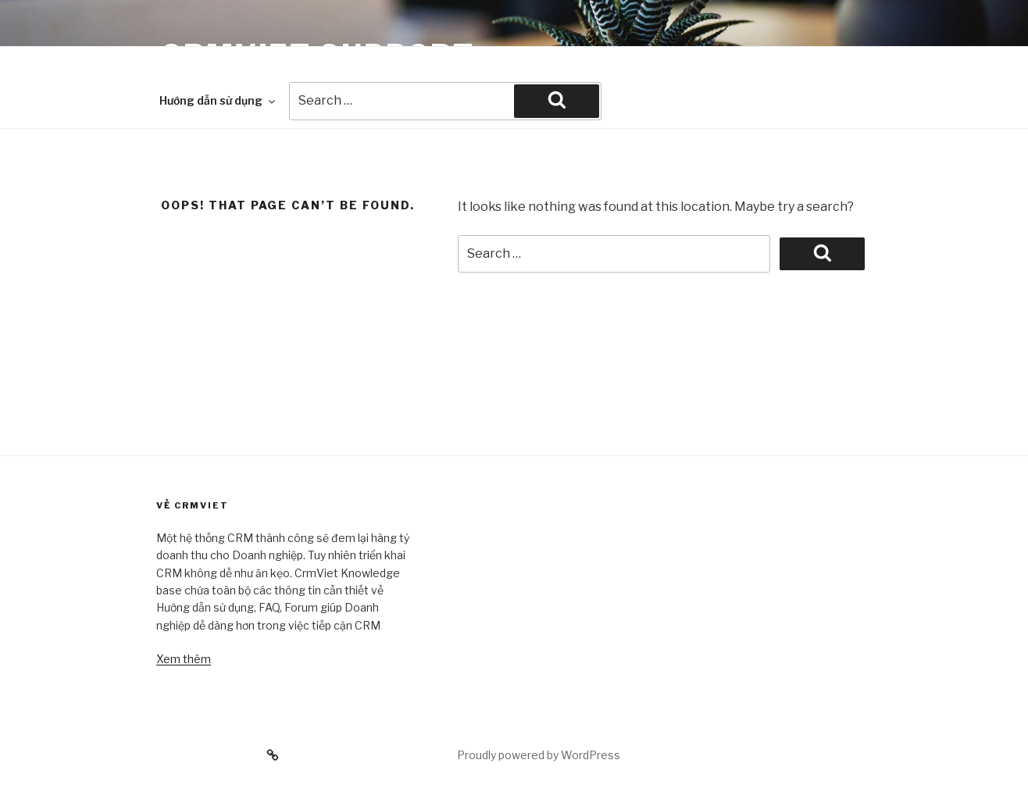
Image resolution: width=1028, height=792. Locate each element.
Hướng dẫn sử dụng (218, 100)
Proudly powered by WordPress (538, 755)
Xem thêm (183, 658)
